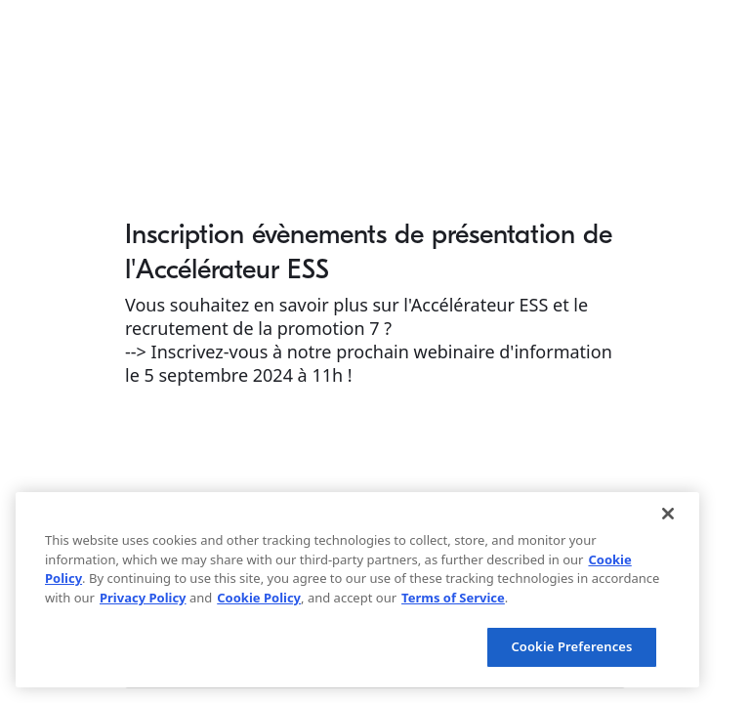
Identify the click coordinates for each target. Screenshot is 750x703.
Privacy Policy (143, 597)
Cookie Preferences (571, 646)
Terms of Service (453, 597)
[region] (357, 589)
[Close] (667, 513)
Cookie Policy (259, 597)
